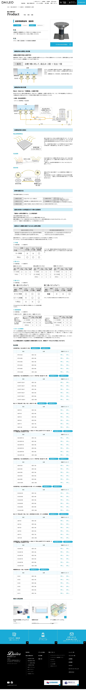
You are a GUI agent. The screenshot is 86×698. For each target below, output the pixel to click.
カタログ (70, 674)
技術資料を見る (45, 348)
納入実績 (47, 3)
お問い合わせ (82, 2)
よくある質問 (52, 672)
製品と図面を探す (31, 3)
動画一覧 (40, 667)
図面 (32, 14)
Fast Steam (52, 668)
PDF (61, 354)
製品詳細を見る (35, 348)
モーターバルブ (30, 680)
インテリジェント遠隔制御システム (56, 666)
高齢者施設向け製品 (31, 669)
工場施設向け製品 (31, 673)
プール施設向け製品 (31, 671)
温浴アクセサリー (31, 678)
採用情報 (48, 1)
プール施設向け (21, 7)
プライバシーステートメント (12, 672)
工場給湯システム (31, 682)
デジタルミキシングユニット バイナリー (57, 664)
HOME (8, 7)
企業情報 (43, 1)
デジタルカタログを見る (61, 44)
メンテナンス (52, 670)
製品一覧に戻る (43, 631)
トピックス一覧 (72, 664)
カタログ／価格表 (64, 2)
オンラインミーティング (73, 2)
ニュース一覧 (71, 661)
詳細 (28, 14)
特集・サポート (54, 3)
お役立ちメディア (37, 1)
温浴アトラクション (31, 676)
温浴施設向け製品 (31, 667)
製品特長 (23, 3)
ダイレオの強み (39, 3)
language (54, 1)
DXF (67, 354)
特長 (25, 14)
